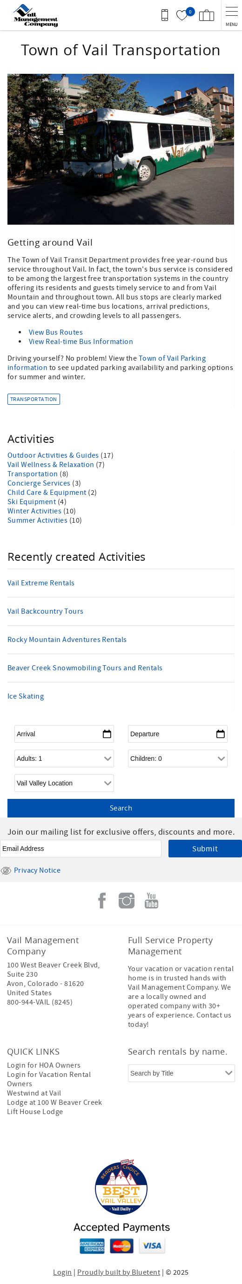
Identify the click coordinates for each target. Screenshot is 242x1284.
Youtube (151, 900)
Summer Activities (38, 520)
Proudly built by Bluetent (118, 1272)
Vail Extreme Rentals (41, 583)
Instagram (126, 900)
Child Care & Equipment (47, 492)
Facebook (102, 900)
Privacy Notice (30, 870)
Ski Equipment (32, 501)
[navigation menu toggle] (231, 15)
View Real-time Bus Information (81, 341)
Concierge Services (39, 483)
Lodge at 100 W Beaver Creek (54, 1102)
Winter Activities (35, 511)
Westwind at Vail (34, 1093)
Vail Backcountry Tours (45, 611)
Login (62, 1272)
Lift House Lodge (35, 1111)
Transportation (33, 399)
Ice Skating (25, 696)
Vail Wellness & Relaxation (51, 464)
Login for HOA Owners (44, 1065)
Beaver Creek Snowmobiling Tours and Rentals (85, 668)
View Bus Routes (56, 332)
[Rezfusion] (155, 1140)
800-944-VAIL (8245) (40, 1002)
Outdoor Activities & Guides (54, 455)
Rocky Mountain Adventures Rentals (67, 639)
